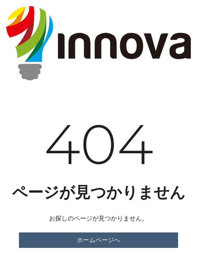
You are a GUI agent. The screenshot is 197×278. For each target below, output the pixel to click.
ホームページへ (98, 240)
